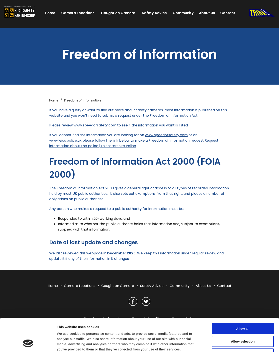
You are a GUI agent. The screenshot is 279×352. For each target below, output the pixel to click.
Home (53, 285)
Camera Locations (79, 285)
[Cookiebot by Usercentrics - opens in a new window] (28, 343)
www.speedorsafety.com (95, 125)
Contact (224, 285)
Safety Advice (152, 285)
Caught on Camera (117, 285)
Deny (243, 324)
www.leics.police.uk (65, 140)
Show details (228, 343)
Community (180, 285)
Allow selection (242, 312)
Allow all (242, 299)
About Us (203, 285)
